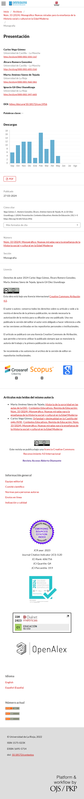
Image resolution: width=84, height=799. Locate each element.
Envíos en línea (13, 497)
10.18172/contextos (23, 754)
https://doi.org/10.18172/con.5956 (28, 104)
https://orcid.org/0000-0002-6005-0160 (20, 69)
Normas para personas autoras (22, 491)
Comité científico (14, 486)
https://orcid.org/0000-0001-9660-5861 (20, 82)
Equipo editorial (14, 481)
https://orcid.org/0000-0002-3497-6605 (20, 94)
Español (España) (14, 687)
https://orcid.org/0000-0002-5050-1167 (20, 57)
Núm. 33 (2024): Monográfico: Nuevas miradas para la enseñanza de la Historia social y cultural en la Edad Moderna (39, 17)
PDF (11, 178)
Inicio (6, 11)
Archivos (17, 11)
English (9, 682)
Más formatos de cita (16, 225)
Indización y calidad (16, 502)
